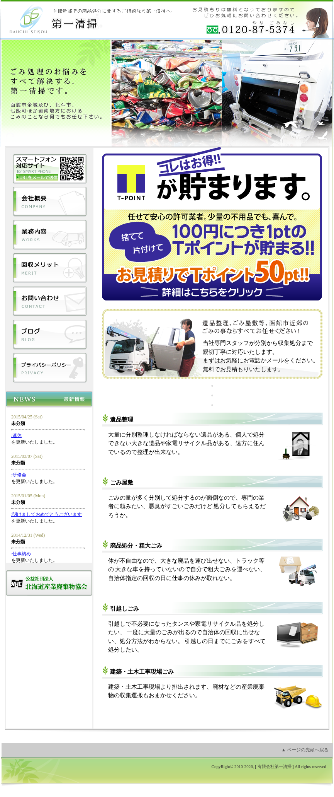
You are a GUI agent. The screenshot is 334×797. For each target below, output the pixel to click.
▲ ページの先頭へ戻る (305, 750)
